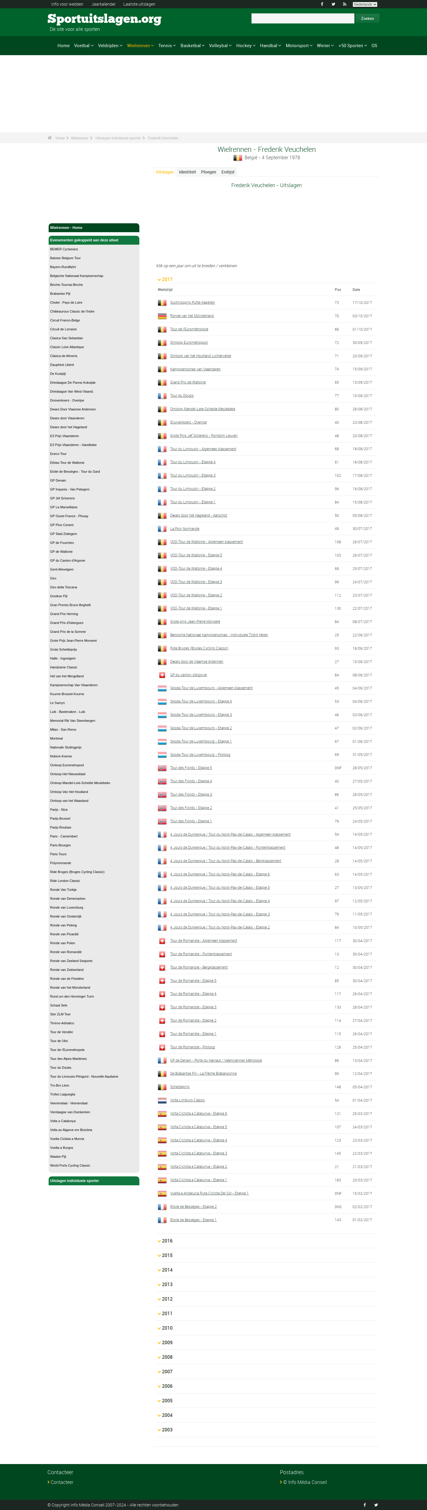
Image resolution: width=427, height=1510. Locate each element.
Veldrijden (108, 45)
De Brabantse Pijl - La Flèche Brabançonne (203, 1073)
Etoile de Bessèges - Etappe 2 (193, 1206)
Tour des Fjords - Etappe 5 (191, 767)
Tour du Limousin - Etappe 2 (193, 488)
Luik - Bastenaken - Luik (67, 711)
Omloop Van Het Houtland (69, 792)
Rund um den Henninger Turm (72, 996)
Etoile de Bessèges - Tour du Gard (75, 471)
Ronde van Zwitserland (67, 969)
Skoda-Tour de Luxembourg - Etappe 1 (201, 741)
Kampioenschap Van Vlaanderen (74, 685)
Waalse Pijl (58, 1156)
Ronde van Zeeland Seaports (71, 961)
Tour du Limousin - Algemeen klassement (203, 448)
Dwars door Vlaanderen (67, 418)
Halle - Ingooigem (63, 658)
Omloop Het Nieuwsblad (67, 774)
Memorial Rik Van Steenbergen (72, 720)
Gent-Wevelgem (62, 569)
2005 (167, 1400)
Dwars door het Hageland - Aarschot (198, 515)
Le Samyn (57, 703)
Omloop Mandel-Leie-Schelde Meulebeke (80, 783)
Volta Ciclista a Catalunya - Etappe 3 (198, 1153)
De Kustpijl (58, 373)
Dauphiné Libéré (62, 365)
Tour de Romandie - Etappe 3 (193, 1006)
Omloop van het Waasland (69, 800)
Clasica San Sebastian (66, 338)
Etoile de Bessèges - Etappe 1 (193, 1219)
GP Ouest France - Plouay (69, 516)
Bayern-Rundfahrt (63, 267)
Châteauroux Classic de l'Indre (72, 311)
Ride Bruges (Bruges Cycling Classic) (77, 872)
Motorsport (297, 45)
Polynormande (60, 863)
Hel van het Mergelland (67, 676)
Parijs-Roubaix (60, 827)
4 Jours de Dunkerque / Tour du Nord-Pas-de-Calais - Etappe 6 (220, 874)
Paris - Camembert (63, 836)
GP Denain (58, 480)
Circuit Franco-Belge (65, 320)
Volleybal (218, 45)
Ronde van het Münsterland (70, 987)
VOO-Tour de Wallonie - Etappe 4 (196, 568)
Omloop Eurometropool (67, 765)
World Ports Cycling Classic (70, 1165)
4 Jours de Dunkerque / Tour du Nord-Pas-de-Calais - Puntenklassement (227, 847)
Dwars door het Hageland (68, 427)
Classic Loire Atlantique (67, 347)
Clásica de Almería (63, 356)
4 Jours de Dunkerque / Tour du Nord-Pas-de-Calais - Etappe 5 (220, 887)
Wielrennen (138, 45)
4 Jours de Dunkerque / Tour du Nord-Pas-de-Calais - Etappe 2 (220, 927)
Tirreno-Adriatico (62, 1023)
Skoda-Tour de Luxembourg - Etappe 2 (201, 727)
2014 (167, 1270)
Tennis (165, 45)
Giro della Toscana (63, 587)
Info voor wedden (67, 4)
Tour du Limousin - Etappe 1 (193, 501)
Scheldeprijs (179, 1086)
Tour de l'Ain (59, 1041)
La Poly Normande (184, 528)
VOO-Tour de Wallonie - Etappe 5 (196, 554)
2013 (167, 1284)
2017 (167, 279)
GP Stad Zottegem (63, 534)
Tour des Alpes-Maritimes (68, 1058)
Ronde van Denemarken (67, 898)
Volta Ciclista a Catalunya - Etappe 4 (198, 1140)
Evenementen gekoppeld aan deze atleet (94, 240)
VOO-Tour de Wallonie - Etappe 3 (196, 581)
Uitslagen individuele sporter (118, 138)
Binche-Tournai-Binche (66, 284)
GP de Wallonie (61, 551)
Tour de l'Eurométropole (67, 1050)
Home (64, 45)
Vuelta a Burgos (61, 1147)
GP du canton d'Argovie (188, 674)
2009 (167, 1342)
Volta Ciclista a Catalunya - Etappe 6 (198, 1113)
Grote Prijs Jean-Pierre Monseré (73, 640)
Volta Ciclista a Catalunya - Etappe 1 (198, 1179)
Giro (53, 578)
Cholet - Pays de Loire (66, 302)
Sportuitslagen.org (69, 19)
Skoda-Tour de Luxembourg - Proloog (200, 754)
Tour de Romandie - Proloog (192, 1046)
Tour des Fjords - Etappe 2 (191, 807)
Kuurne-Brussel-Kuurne (67, 694)
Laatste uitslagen (139, 4)
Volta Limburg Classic (187, 1100)
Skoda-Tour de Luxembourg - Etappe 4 (201, 701)
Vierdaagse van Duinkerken (70, 1112)
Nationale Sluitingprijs (66, 747)
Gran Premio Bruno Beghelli (70, 605)
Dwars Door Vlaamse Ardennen (73, 409)
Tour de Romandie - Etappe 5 (193, 980)
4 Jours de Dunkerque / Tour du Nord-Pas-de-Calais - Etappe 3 (220, 914)
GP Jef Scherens (62, 498)
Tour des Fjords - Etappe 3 (191, 794)
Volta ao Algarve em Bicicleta (71, 1130)
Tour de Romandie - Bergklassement (199, 967)
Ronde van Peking (63, 925)
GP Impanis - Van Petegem (70, 489)
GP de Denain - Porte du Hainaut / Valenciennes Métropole (216, 1060)
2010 (167, 1328)
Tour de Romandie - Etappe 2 (193, 1020)
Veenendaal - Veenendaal (68, 1103)
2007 (167, 1371)
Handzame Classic (63, 667)
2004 (167, 1415)
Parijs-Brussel (60, 818)
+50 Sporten (351, 45)
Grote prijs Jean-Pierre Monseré (195, 621)
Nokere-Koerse (61, 756)
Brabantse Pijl (60, 293)
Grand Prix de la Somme (68, 631)
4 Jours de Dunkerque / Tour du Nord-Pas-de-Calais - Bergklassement (225, 860)
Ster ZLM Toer (60, 1014)
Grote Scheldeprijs (63, 649)
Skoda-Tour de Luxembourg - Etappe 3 (201, 714)
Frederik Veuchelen (163, 138)
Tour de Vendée (61, 1032)
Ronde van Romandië (66, 952)
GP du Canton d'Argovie (67, 560)
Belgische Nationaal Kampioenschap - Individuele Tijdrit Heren (219, 634)
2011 (167, 1313)
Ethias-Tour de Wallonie (67, 462)
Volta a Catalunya (63, 1121)
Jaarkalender (103, 4)
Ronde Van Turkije (63, 889)
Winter (323, 45)
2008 (167, 1357)
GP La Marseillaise (63, 507)
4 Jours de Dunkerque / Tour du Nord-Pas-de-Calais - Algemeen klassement (230, 834)
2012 (167, 1299)
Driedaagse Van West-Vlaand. (72, 391)
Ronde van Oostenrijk (66, 916)
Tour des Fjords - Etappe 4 (191, 780)
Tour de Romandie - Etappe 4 (193, 993)
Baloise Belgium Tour (65, 258)
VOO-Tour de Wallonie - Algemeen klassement (206, 541)
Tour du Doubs (60, 1067)
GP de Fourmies (62, 542)
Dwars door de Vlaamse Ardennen (196, 661)
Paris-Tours (58, 854)
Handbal (268, 45)
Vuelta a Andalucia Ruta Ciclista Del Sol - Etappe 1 (209, 1193)
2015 (167, 1255)
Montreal (56, 738)
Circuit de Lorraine (63, 329)
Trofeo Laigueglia (62, 1094)
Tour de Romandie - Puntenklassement (201, 953)
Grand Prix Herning (64, 614)
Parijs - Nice (59, 809)
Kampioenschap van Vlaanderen (195, 369)
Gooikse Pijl (58, 596)
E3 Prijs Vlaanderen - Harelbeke (73, 445)
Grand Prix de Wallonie (188, 382)
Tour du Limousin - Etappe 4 (193, 461)
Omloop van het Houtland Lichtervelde (200, 355)
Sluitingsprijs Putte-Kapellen (192, 302)
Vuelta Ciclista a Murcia (67, 1139)
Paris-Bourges (60, 845)
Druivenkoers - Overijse (67, 400)
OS (374, 45)
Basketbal (191, 45)
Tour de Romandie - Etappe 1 (193, 1033)
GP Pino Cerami (62, 525)
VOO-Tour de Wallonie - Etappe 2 (196, 594)
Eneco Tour (58, 453)
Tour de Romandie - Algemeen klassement (203, 940)
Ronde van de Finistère (67, 978)
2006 (167, 1386)
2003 (167, 1429)
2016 (167, 1240)
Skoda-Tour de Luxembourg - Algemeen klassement (211, 687)
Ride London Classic (65, 881)
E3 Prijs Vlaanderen (64, 436)
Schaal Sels (58, 1005)
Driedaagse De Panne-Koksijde (72, 382)
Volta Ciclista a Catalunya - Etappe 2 (198, 1166)
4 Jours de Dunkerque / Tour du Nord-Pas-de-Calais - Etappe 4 (220, 900)
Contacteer (62, 1482)
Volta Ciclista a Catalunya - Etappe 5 (198, 1126)
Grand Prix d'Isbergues (66, 623)
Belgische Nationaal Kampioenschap (76, 276)
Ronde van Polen (62, 943)
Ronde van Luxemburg (66, 907)
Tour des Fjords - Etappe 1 (191, 820)
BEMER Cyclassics (64, 249)
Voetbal (82, 45)
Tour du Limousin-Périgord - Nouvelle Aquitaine (84, 1076)
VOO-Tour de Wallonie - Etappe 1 (196, 608)
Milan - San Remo (63, 729)
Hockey (244, 45)
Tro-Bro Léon (59, 1085)
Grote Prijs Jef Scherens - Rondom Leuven (204, 435)
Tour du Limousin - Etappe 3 (193, 475)
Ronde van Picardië (64, 934)
